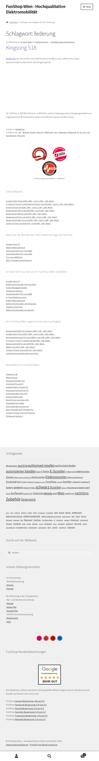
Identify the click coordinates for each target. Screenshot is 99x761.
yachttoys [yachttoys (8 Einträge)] (62, 527)
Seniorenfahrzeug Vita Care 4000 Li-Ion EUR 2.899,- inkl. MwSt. (33, 337)
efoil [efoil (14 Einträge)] (56, 512)
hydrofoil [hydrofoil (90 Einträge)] (59, 482)
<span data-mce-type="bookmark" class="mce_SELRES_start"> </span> (41, 87)
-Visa (8, 621)
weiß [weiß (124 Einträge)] (54, 493)
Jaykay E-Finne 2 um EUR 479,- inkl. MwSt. (24, 350)
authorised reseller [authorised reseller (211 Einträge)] (41, 465)
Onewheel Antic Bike (15, 403)
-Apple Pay (11, 607)
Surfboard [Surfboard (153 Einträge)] (17, 493)
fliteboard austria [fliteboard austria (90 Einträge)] (39, 482)
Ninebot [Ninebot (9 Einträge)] (9, 524)
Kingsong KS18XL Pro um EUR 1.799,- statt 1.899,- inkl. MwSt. (33, 220)
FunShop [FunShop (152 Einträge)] (51, 481)
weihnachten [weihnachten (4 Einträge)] (42, 528)
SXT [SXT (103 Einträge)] (31, 493)
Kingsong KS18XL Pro (15, 381)
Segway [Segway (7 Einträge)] (35, 524)
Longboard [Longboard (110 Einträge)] (85, 482)
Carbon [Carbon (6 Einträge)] (17, 513)
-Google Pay (12, 610)
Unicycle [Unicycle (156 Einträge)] (38, 493)
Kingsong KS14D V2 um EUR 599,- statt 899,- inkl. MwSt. (30, 210)
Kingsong (10, 58)
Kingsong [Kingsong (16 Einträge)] (75, 520)
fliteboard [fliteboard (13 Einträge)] (28, 520)
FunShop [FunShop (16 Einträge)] (37, 520)
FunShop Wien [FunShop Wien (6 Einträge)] (47, 520)
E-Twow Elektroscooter (16, 297)
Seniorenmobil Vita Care (17, 393)
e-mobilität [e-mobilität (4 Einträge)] (41, 513)
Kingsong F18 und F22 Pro (17, 390)
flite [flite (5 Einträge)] (21, 520)
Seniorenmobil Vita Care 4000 (19, 251)
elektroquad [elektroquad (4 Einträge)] (66, 516)
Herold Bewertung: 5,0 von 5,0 (29, 708)
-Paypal (9, 588)
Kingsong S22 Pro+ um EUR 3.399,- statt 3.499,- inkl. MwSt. (31, 217)
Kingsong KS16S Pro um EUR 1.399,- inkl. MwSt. (26, 214)
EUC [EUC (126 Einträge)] (19, 481)
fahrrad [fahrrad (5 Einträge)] (83, 516)
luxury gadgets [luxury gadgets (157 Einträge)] (14, 487)
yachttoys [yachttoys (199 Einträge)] (82, 493)
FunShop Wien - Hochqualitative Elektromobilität (35, 9)
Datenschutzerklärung (17, 744)
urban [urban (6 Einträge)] (85, 524)
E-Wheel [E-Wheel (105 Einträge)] (68, 472)
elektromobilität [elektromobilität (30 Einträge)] (31, 516)
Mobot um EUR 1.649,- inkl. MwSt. (20, 347)
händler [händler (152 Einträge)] (67, 481)
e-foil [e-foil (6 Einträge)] (35, 513)
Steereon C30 (12, 374)
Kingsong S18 (21, 47)
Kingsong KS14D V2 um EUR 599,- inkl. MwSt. (25, 344)
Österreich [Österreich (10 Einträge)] (71, 527)
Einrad (33, 132)
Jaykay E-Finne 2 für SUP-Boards (20, 413)
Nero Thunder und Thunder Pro (19, 409)
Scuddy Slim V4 (13, 244)
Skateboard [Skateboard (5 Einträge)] (48, 524)
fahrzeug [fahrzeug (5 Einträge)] (9, 520)
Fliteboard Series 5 (14, 291)
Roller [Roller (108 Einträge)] (32, 488)
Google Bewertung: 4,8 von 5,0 (29, 701)
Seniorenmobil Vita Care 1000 (19, 254)
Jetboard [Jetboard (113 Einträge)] (76, 482)
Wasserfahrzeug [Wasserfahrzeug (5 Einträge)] (21, 528)
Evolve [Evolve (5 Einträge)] (78, 516)
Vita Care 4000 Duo (14, 257)
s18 (88, 132)
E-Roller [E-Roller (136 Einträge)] (45, 471)
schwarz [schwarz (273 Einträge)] (42, 487)
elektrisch (48, 132)
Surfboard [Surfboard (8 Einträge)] (69, 524)
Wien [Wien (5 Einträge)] (49, 528)
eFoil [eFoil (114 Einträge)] (74, 471)
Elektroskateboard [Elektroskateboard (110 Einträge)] (75, 477)
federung (62, 132)
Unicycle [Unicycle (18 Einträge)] (77, 523)
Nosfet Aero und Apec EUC (17, 400)
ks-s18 (83, 132)
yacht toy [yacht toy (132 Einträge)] (69, 493)
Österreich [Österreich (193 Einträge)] (28, 499)
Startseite (13, 22)
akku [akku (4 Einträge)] (7, 513)
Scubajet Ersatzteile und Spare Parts (22, 353)
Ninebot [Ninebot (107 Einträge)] (27, 488)
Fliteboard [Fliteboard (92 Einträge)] (30, 482)
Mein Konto (16, 756)
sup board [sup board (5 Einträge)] (61, 524)
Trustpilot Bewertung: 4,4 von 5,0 (31, 715)
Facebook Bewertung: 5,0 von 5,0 (31, 704)
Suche (49, 756)
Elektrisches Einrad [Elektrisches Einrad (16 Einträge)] (14, 516)
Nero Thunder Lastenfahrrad (19, 260)
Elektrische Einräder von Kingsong (21, 303)
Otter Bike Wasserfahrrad (17, 406)
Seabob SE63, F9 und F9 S (17, 387)
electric (40, 132)
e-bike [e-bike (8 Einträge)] (29, 513)
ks (78, 132)
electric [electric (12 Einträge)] (68, 513)
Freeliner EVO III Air (14, 307)
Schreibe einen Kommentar (63, 42)
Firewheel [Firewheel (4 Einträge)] (16, 520)
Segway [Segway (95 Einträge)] (63, 488)
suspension (11, 135)
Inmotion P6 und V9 (14, 384)
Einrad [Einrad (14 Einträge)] (61, 512)
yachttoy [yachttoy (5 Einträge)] (55, 528)
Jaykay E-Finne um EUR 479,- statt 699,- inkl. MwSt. (28, 223)
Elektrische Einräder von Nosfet (20, 310)
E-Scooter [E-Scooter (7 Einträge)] (49, 513)
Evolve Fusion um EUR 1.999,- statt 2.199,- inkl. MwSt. (29, 207)
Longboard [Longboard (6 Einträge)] (84, 520)
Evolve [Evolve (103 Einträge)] (23, 482)
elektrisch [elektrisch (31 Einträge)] (77, 512)
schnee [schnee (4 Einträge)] (29, 524)
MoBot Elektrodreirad (15, 300)
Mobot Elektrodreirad (15, 247)
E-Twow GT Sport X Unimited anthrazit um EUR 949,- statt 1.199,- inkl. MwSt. (40, 204)
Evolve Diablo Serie (14, 397)
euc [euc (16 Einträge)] (73, 516)
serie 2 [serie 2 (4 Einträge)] (41, 524)
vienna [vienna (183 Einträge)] (47, 493)
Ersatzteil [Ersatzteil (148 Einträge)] (11, 481)
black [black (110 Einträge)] (38, 471)
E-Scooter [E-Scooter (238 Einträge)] (57, 471)
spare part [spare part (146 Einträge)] (84, 487)
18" (19, 132)
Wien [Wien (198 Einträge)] (60, 493)
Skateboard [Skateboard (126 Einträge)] (72, 487)
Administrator (42, 42)
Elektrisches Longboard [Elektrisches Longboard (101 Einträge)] (22, 477)
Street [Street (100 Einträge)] (8, 494)
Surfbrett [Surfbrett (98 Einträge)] (26, 494)
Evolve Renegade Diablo (16, 287)
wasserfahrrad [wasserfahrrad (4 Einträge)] (10, 528)
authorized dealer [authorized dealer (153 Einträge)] (65, 465)
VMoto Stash (11, 377)
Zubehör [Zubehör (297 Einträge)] (13, 499)
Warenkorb (76, 754)
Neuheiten (20, 129)
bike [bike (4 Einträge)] (11, 513)
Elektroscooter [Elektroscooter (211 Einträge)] (56, 477)
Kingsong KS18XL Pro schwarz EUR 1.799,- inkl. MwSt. (29, 331)
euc (55, 132)
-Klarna (9, 585)
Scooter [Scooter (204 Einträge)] (55, 487)
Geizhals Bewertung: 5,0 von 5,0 (30, 712)
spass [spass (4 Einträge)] (55, 524)
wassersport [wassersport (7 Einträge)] (32, 527)
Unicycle (21, 135)
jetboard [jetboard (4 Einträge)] (67, 520)
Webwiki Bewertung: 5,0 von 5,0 (30, 719)
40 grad (25, 132)
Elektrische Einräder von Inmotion (21, 284)
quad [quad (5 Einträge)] (23, 524)
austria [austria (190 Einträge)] (22, 465)
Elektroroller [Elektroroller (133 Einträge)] (38, 477)
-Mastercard (12, 618)
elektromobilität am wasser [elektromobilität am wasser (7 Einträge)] (51, 516)
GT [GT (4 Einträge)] (54, 520)
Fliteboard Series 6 (14, 416)
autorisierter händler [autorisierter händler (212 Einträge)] (21, 471)
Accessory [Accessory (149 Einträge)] (11, 465)
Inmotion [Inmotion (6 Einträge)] (59, 520)
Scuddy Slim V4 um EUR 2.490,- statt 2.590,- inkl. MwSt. (30, 201)
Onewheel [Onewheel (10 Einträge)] (17, 524)
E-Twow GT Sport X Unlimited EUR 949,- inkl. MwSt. (28, 340)
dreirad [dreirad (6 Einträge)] (23, 513)
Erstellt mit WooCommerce (43, 744)
